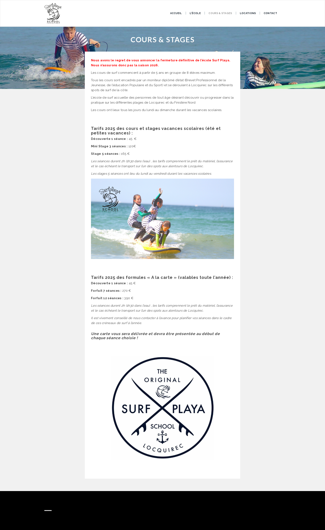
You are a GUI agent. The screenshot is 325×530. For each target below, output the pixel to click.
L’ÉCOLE (195, 13)
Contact (270, 13)
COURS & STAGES (220, 13)
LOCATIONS (248, 13)
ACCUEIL (176, 13)
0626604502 (58, 521)
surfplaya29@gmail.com (67, 517)
